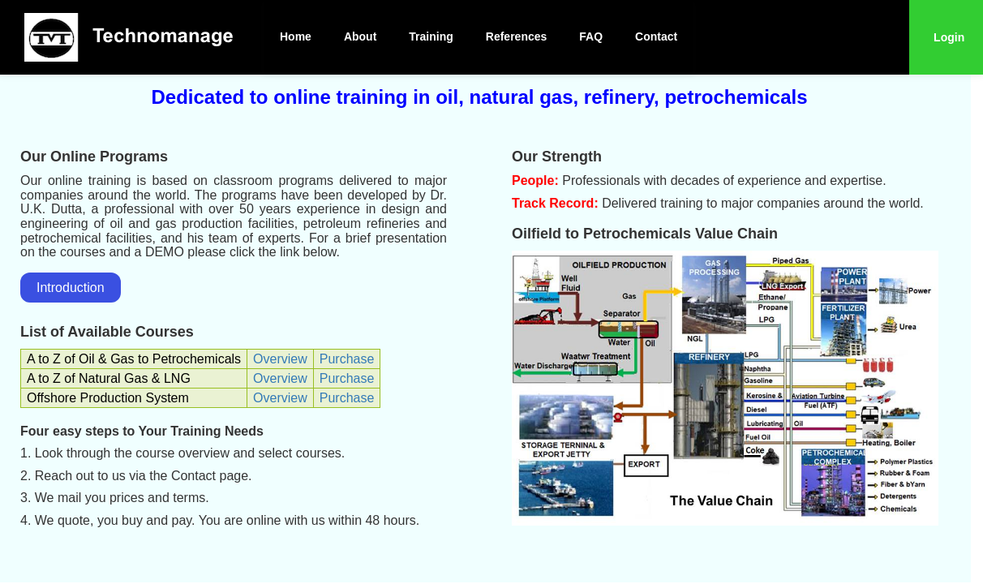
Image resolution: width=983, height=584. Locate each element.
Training (431, 36)
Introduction (70, 287)
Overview (280, 359)
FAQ (591, 36)
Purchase (347, 359)
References (516, 36)
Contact (656, 36)
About (360, 36)
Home (295, 36)
